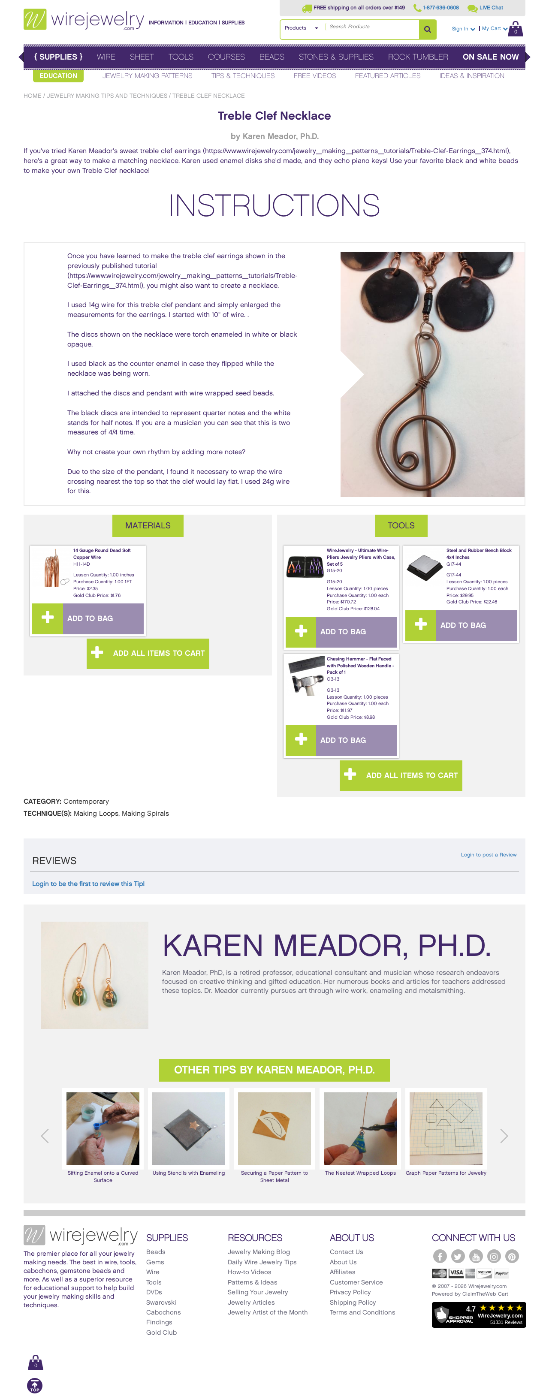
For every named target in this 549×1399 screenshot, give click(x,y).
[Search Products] (427, 29)
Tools (181, 57)
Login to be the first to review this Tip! (88, 884)
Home (33, 96)
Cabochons (163, 1313)
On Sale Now (491, 57)
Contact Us (346, 1252)
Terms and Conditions (362, 1313)
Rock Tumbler (418, 57)
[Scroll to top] (34, 1392)
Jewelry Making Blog (259, 1252)
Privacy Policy (350, 1293)
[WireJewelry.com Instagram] (494, 1256)
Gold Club (161, 1333)
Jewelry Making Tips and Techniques (107, 96)
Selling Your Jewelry (258, 1293)
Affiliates (343, 1272)
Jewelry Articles (251, 1303)
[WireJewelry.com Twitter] (458, 1256)
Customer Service (356, 1283)
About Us (343, 1263)
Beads (271, 57)
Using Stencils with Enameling (188, 1132)
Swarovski (161, 1303)
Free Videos (315, 76)
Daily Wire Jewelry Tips (262, 1263)
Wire (106, 57)
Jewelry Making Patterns (148, 76)
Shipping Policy (353, 1303)
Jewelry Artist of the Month (268, 1313)
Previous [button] (45, 1136)
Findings (159, 1323)
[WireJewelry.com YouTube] (476, 1256)
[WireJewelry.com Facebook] (440, 1256)
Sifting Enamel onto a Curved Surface (103, 1135)
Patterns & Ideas (253, 1283)
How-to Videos (249, 1272)
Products (295, 28)
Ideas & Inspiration (472, 76)
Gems (155, 1263)
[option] (103, 1136)
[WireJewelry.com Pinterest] (512, 1256)
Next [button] (504, 1136)
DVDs (154, 1293)
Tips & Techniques (243, 76)
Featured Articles (388, 76)
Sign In (463, 29)
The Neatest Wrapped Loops (360, 1132)
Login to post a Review (489, 855)
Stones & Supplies (336, 57)
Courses (226, 57)
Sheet (142, 57)
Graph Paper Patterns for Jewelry (446, 1132)
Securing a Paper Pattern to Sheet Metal (274, 1135)
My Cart (502, 28)
